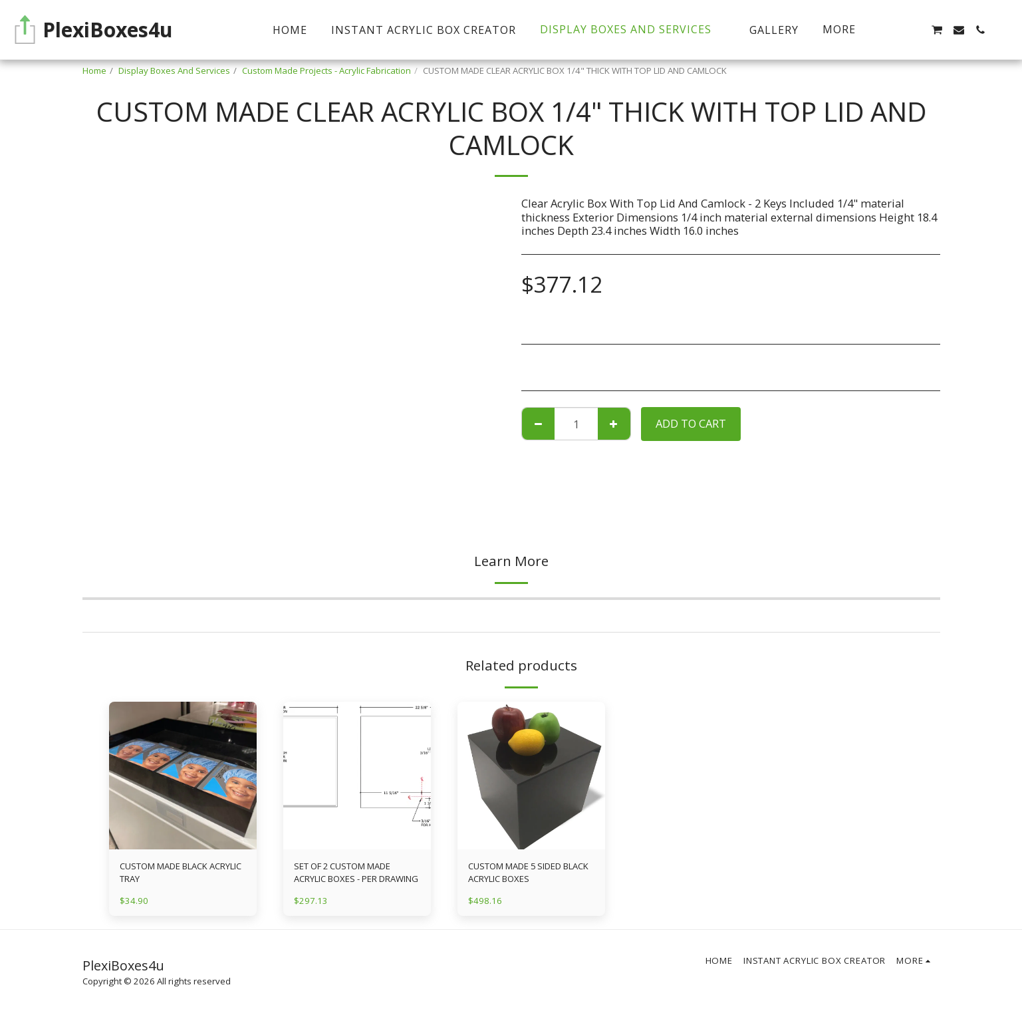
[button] (915, 30)
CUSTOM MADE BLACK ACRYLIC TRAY (181, 872)
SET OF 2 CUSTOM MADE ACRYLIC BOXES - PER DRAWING (356, 872)
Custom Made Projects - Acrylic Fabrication (326, 70)
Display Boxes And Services (174, 70)
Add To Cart (691, 423)
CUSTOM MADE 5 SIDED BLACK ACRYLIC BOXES (529, 872)
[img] (183, 775)
